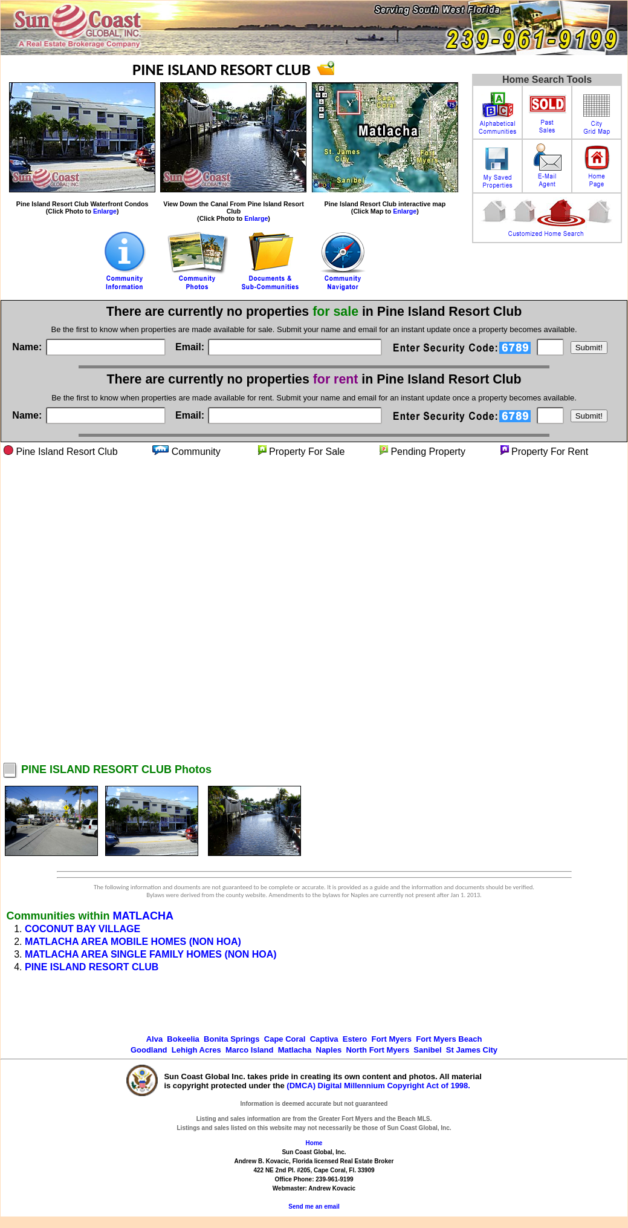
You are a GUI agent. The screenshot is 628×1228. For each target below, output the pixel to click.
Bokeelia (183, 1038)
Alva (154, 1038)
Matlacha (295, 1049)
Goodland (149, 1049)
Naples (329, 1049)
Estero (355, 1038)
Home (314, 1143)
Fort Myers (392, 1038)
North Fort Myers (377, 1049)
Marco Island (249, 1049)
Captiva (324, 1038)
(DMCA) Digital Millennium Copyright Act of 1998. (378, 1085)
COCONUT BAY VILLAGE (82, 929)
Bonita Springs (231, 1038)
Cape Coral (285, 1038)
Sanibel (427, 1049)
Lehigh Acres (196, 1049)
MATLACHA (142, 916)
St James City (471, 1049)
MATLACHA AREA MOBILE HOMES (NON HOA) (133, 941)
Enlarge (105, 211)
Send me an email (313, 1206)
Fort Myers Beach (449, 1038)
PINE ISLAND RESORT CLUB (91, 967)
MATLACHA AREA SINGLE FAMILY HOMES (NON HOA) (151, 954)
